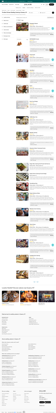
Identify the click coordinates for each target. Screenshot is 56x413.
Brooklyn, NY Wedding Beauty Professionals (34, 356)
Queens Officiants (4, 343)
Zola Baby (44, 1)
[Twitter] (42, 403)
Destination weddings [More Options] (30, 7)
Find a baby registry (43, 396)
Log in (41, 393)
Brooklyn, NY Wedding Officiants (33, 373)
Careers (14, 397)
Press (14, 398)
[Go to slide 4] (23, 139)
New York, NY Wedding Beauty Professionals (35, 354)
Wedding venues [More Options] (18, 7)
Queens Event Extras (5, 341)
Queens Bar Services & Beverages (7, 344)
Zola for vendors (52, 1)
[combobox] (46, 13)
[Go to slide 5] (23, 30)
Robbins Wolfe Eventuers (5, 327)
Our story (14, 391)
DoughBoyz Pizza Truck (32, 319)
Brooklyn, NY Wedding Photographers (7, 369)
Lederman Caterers (5, 316)
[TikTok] (44, 403)
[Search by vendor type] (34, 12)
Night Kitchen (4, 326)
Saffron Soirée (4, 319)
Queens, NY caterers (18, 10)
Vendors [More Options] (24, 7)
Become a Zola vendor (17, 392)
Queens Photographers (31, 345)
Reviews (14, 394)
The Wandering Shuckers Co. (33, 320)
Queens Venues (30, 347)
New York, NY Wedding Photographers (8, 370)
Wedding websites (5, 394)
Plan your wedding (5, 4)
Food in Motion (31, 316)
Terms (25, 1)
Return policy (26, 397)
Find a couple (17, 4)
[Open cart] (44, 4)
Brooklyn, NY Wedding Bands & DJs (7, 356)
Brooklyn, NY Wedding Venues (33, 361)
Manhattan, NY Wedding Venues (33, 362)
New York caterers (13, 10)
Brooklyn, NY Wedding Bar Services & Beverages (35, 380)
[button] (38, 12)
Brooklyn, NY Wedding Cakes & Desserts (8, 381)
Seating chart (4, 401)
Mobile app (4, 403)
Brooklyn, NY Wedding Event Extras (7, 377)
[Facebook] (39, 403)
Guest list (3, 392)
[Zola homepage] (28, 4)
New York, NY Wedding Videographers (8, 365)
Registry (3, 395)
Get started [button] (51, 4)
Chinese (23, 10)
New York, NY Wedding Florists (33, 369)
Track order (26, 394)
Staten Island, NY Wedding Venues (33, 364)
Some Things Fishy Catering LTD (7, 331)
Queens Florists (30, 343)
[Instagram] (43, 403)
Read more (51, 34)
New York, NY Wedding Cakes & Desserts (8, 382)
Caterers (8, 10)
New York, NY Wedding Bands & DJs (7, 354)
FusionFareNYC (4, 320)
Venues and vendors (5, 391)
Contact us (26, 398)
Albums (3, 400)
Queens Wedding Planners (32, 341)
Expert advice (11, 4)
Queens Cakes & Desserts (6, 345)
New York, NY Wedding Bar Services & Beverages (35, 378)
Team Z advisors (27, 400)
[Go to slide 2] (21, 30)
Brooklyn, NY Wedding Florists (32, 368)
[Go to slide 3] (22, 30)
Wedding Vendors (4, 10)
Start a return (26, 395)
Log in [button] (47, 4)
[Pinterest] (40, 403)
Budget (3, 398)
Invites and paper (5, 397)
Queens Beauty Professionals (6, 347)
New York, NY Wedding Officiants (33, 374)
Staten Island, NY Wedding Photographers (8, 372)
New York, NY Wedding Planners (7, 361)
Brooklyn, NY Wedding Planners (6, 360)
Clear (22, 20)
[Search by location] (46, 12)
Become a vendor (37, 7)
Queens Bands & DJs (5, 348)
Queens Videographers (31, 344)
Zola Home (47, 1)
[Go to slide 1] (20, 30)
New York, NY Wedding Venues (33, 360)
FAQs (25, 392)
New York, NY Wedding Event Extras (7, 376)
